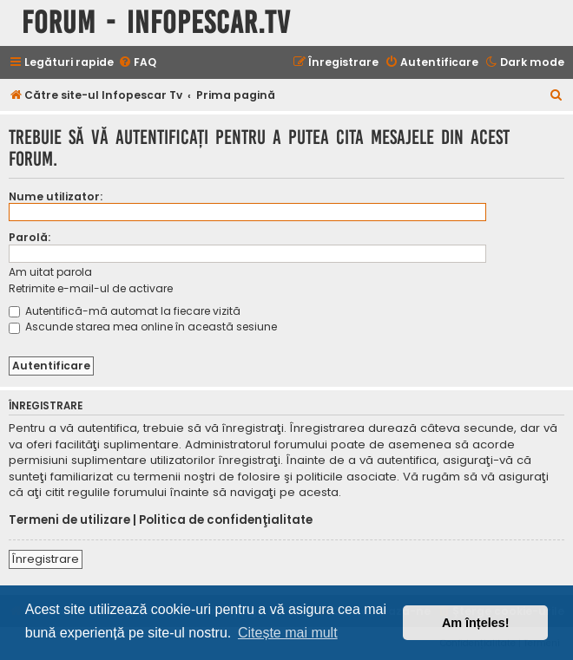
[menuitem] (137, 63)
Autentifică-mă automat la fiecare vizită (124, 311)
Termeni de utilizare (69, 520)
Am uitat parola (50, 271)
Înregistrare (45, 559)
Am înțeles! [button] (476, 623)
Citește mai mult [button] (288, 632)
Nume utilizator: (55, 196)
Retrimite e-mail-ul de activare (91, 288)
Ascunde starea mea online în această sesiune (143, 326)
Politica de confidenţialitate (226, 520)
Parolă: (29, 237)
